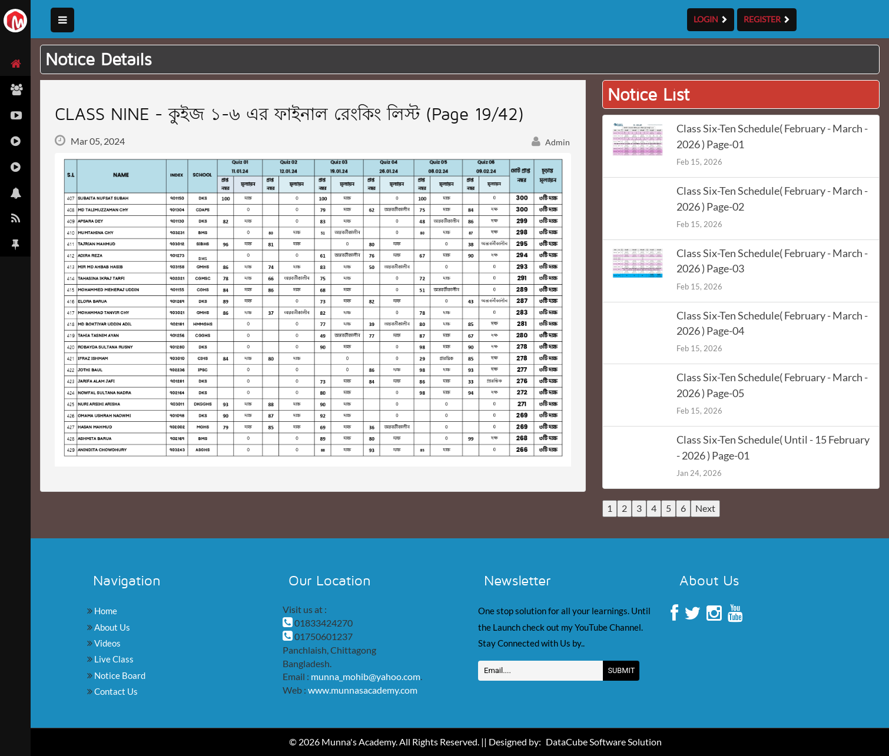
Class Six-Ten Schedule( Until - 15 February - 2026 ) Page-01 (773, 447)
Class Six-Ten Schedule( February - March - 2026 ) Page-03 (772, 261)
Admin (551, 142)
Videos (106, 643)
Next (705, 508)
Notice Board (118, 675)
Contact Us (115, 691)
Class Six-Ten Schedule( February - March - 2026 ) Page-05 (772, 385)
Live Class (113, 659)
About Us (111, 627)
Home (104, 610)
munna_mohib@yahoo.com (365, 676)
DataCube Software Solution (604, 741)
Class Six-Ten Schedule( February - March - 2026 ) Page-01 (772, 136)
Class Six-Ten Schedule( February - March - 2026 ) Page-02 (772, 198)
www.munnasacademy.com (362, 689)
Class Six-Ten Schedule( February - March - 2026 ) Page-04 (772, 323)
